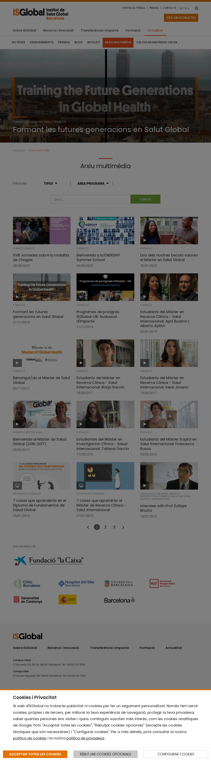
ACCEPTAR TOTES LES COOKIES (35, 754)
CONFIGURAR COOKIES (175, 754)
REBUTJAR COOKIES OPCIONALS (105, 754)
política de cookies (30, 738)
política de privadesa (85, 738)
